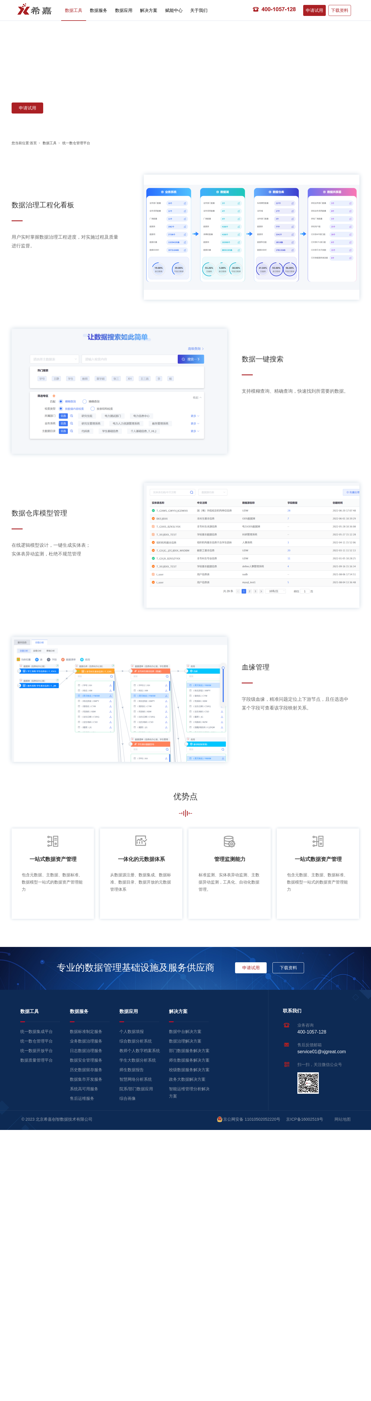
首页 (33, 143)
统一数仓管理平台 (76, 143)
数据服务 (98, 10)
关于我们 (199, 10)
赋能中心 (174, 10)
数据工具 (73, 10)
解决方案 (148, 10)
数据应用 (123, 10)
